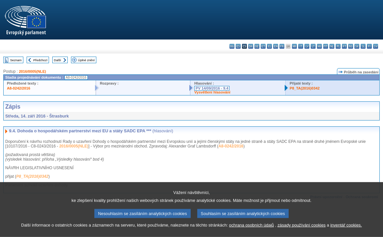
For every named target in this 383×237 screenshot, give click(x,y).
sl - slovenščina (363, 46)
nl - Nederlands (331, 46)
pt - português (344, 46)
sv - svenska (375, 46)
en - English (275, 46)
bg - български (231, 46)
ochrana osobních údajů (251, 232)
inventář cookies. (346, 232)
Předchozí (40, 60)
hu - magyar (319, 46)
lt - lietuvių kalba (313, 46)
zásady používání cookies (301, 232)
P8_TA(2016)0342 (305, 88)
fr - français (281, 46)
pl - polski (338, 46)
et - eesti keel (263, 46)
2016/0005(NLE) (32, 71)
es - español (238, 46)
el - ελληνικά (269, 46)
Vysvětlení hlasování (212, 92)
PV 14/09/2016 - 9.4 (212, 88)
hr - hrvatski (294, 46)
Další (57, 60)
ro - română (350, 46)
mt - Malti (325, 46)
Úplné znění (86, 60)
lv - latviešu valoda (306, 46)
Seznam (16, 60)
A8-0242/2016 (18, 88)
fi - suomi (369, 46)
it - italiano (300, 46)
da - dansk (250, 46)
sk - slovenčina (356, 46)
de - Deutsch (256, 46)
